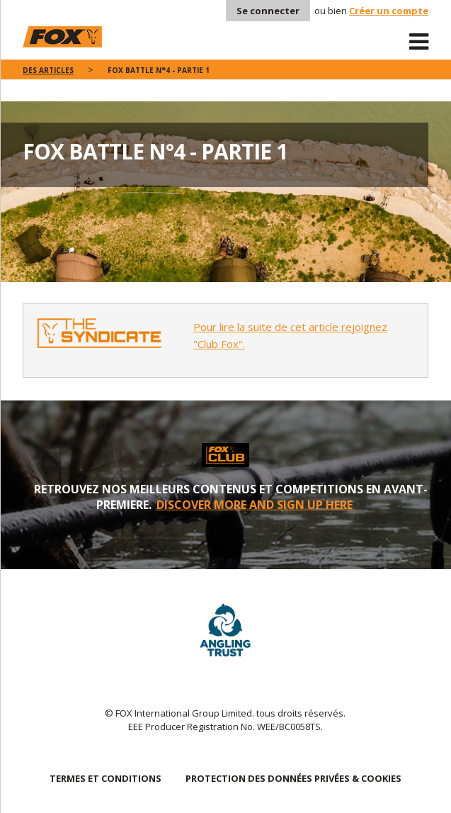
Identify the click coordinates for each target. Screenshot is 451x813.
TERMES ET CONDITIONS (105, 778)
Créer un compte (388, 10)
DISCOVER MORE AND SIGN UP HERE (254, 504)
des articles (48, 70)
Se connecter (267, 10)
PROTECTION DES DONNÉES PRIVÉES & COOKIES (293, 778)
